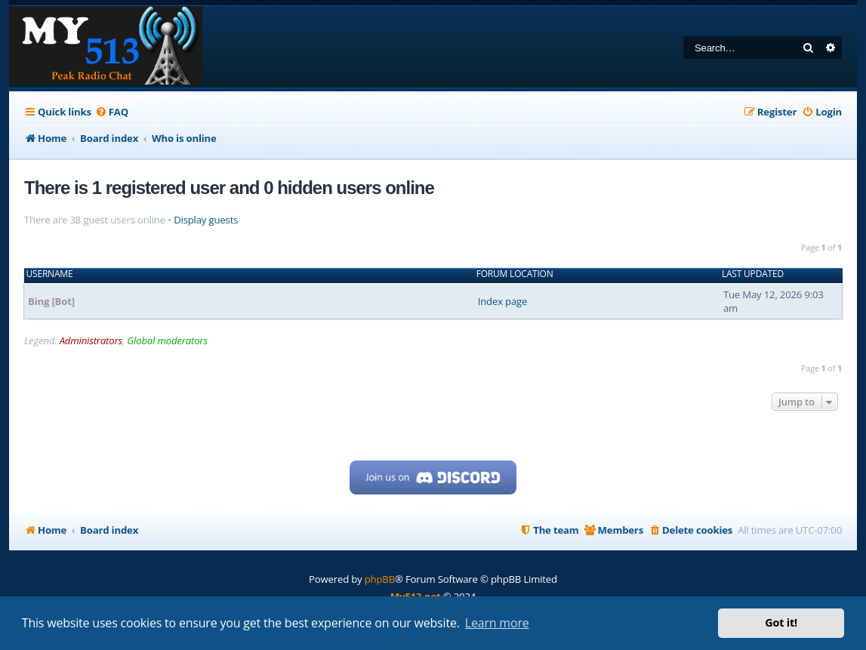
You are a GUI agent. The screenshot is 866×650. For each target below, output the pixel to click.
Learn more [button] (497, 623)
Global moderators (167, 340)
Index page (503, 301)
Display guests (206, 220)
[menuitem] (111, 112)
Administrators (91, 340)
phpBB (380, 579)
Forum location (514, 274)
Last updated (753, 274)
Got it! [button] (781, 622)
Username (49, 274)
